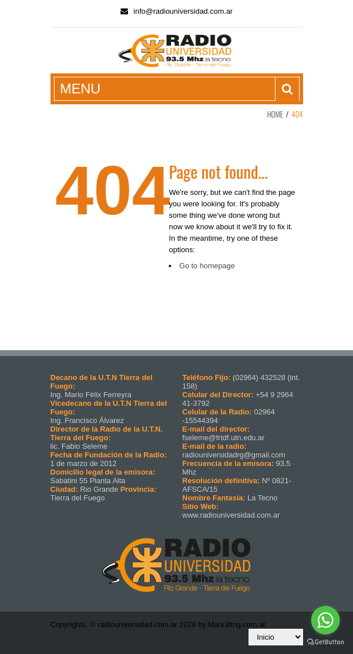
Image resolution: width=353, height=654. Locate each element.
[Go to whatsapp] (325, 620)
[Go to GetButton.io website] (325, 642)
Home (275, 114)
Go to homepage (207, 265)
